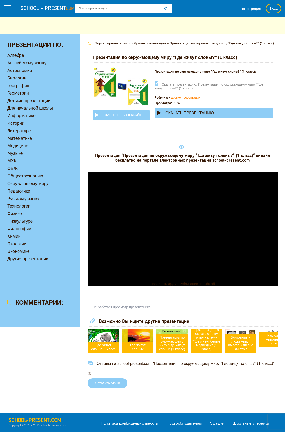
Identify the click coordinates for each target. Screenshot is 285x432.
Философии (19, 228)
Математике (19, 138)
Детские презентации (28, 100)
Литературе (19, 130)
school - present (48, 8)
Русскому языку (23, 198)
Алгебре (15, 55)
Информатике (21, 115)
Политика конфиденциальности (129, 423)
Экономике (18, 251)
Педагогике (18, 191)
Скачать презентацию (185, 113)
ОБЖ (12, 168)
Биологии (17, 78)
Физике (14, 213)
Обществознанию (25, 176)
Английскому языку (26, 63)
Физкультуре (20, 221)
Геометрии (18, 93)
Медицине (17, 145)
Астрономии (19, 70)
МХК (12, 161)
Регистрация (250, 9)
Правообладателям (184, 423)
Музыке (15, 153)
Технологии (19, 206)
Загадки (217, 423)
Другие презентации (185, 97)
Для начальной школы (30, 108)
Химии (14, 236)
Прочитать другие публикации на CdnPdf (182, 284)
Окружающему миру (27, 183)
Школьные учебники (251, 423)
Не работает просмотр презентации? (122, 307)
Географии (18, 85)
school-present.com (35, 420)
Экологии (16, 243)
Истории (15, 123)
